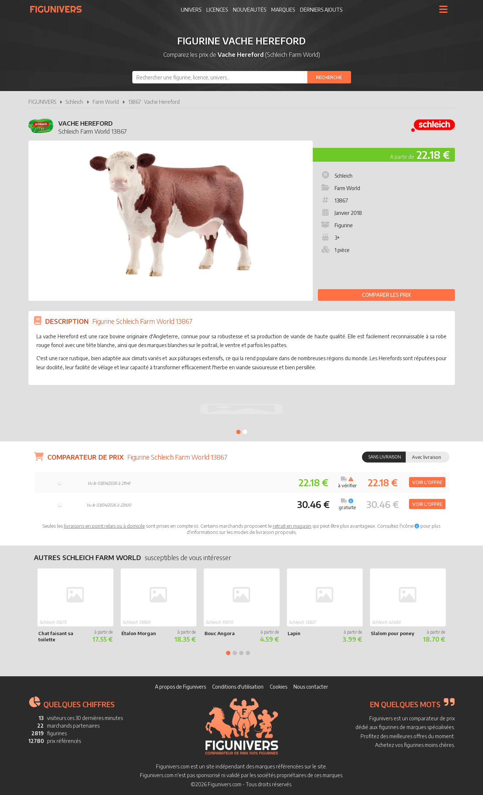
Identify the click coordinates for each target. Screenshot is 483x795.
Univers (191, 10)
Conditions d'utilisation (238, 687)
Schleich (74, 102)
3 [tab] (241, 653)
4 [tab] (248, 653)
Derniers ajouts (321, 10)
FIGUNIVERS (42, 102)
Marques (283, 10)
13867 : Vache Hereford (154, 102)
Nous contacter (310, 687)
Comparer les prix (386, 295)
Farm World (106, 102)
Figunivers (58, 9)
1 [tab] (238, 432)
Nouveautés (249, 10)
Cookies (278, 687)
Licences (217, 10)
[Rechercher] (329, 77)
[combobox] (241, 77)
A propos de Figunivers (180, 687)
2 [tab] (245, 432)
